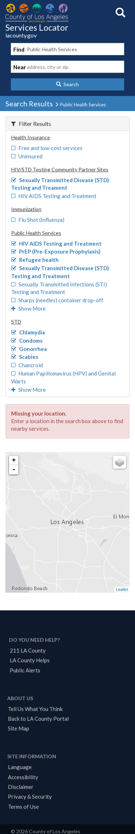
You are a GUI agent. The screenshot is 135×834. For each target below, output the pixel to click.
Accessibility (23, 777)
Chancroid (27, 365)
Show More (28, 308)
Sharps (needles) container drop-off (57, 300)
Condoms (26, 340)
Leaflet (122, 589)
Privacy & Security (30, 796)
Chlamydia (28, 332)
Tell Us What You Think (35, 709)
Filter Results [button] (31, 123)
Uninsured (26, 156)
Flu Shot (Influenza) (37, 219)
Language (20, 767)
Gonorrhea (29, 349)
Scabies (24, 357)
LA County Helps (30, 660)
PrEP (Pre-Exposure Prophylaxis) (55, 251)
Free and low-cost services (46, 148)
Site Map (18, 728)
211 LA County (28, 650)
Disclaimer (20, 786)
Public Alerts (25, 670)
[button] (67, 84)
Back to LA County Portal (38, 718)
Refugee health (35, 259)
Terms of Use (23, 806)
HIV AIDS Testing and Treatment (53, 196)
